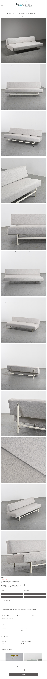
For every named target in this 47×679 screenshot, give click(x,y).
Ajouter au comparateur (35, 597)
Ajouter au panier (11, 594)
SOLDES (22, 630)
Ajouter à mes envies (12, 597)
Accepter (23, 674)
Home (2, 9)
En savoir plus (15, 670)
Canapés (9, 9)
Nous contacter (35, 594)
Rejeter (31, 670)
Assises (5, 9)
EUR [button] (12, 1)
